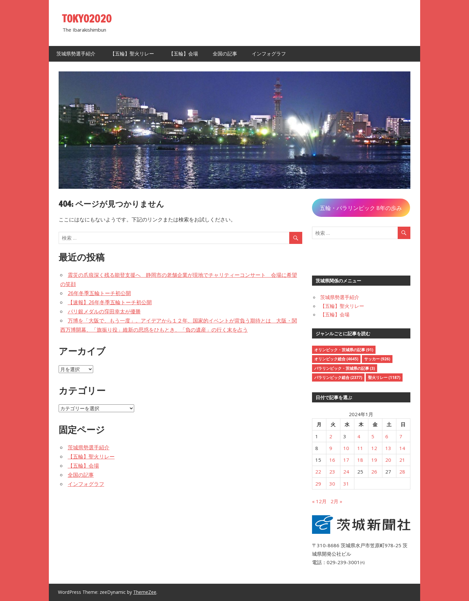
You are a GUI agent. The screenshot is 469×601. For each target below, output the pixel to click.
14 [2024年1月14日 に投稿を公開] (402, 448)
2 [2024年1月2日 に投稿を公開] (330, 436)
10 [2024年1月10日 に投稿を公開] (346, 448)
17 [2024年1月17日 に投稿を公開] (346, 460)
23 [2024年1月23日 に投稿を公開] (332, 471)
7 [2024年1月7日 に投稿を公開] (400, 436)
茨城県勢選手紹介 (75, 53)
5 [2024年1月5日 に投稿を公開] (372, 436)
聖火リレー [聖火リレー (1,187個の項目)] (384, 377)
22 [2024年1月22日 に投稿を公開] (318, 471)
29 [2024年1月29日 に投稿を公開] (318, 483)
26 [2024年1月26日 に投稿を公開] (374, 471)
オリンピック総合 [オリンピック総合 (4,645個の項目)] (336, 359)
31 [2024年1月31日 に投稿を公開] (346, 483)
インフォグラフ (269, 53)
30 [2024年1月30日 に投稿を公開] (332, 483)
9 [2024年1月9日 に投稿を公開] (330, 448)
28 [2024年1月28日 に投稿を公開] (402, 471)
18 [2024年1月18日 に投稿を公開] (360, 460)
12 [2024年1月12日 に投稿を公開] (374, 448)
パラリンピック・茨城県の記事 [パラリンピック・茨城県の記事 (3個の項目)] (344, 368)
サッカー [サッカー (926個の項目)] (377, 359)
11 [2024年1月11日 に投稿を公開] (360, 448)
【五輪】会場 (183, 53)
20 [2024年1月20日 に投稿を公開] (388, 460)
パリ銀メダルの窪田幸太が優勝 (104, 311)
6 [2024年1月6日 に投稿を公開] (386, 436)
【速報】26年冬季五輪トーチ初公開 (110, 302)
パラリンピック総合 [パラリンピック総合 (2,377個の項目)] (338, 377)
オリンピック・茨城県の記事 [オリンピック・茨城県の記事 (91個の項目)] (343, 350)
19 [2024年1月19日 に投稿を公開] (374, 460)
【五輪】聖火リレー (132, 53)
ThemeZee (144, 592)
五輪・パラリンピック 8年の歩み (361, 208)
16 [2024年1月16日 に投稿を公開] (332, 460)
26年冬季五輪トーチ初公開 (99, 293)
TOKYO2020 (87, 18)
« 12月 (319, 501)
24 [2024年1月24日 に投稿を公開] (346, 471)
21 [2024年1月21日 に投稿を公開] (402, 460)
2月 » (336, 501)
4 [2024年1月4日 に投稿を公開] (358, 436)
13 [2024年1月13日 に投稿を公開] (388, 448)
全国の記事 (225, 53)
